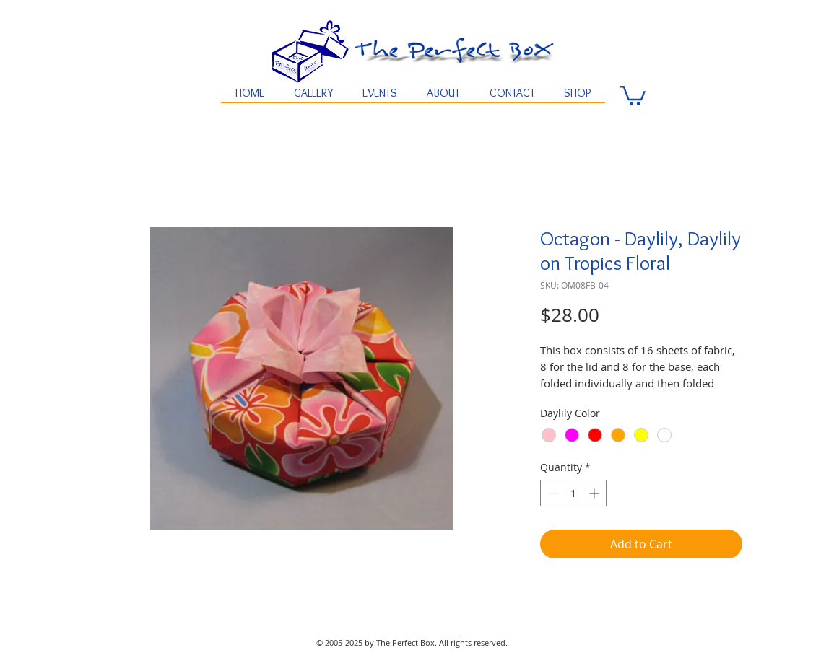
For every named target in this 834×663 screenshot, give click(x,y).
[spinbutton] (573, 493)
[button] (633, 94)
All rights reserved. (473, 642)
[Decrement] (551, 493)
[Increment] (595, 493)
